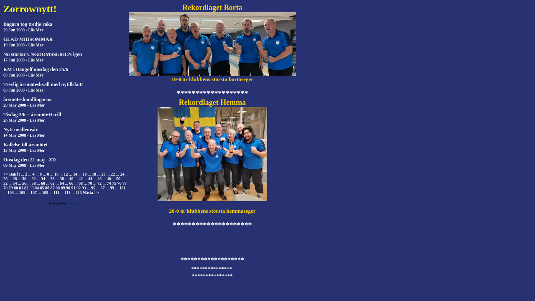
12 (66, 174)
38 (62, 178)
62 (53, 183)
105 (22, 192)
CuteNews (76, 203)
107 (34, 192)
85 (42, 188)
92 (78, 188)
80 (16, 188)
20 (103, 174)
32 (34, 178)
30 (24, 178)
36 (53, 178)
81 (21, 188)
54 (15, 183)
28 (15, 178)
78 (5, 188)
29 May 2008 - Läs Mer (24, 105)
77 (124, 183)
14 (75, 174)
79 (11, 188)
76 (119, 183)
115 (79, 192)
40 (71, 178)
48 (109, 178)
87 (53, 188)
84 (37, 188)
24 (122, 174)
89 (63, 188)
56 (24, 183)
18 (94, 174)
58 (34, 183)
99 (112, 188)
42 (81, 178)
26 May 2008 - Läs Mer (24, 120)
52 (5, 183)
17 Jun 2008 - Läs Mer (23, 60)
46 (99, 178)
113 (67, 192)
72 (99, 183)
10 (56, 174)
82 (26, 188)
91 (73, 188)
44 (90, 178)
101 (123, 188)
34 (43, 178)
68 (81, 183)
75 (114, 183)
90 (68, 188)
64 (62, 183)
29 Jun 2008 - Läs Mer (23, 30)
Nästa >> (91, 192)
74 (109, 183)
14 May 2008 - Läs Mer (24, 135)
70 (90, 183)
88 (58, 188)
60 (43, 183)
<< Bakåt (11, 174)
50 (118, 178)
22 (113, 174)
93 (84, 188)
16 (84, 174)
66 (71, 183)
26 (5, 178)
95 (93, 188)
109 (45, 192)
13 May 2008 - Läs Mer (24, 150)
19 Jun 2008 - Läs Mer (23, 45)
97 (103, 188)
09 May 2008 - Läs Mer (24, 165)
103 (11, 192)
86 (47, 188)
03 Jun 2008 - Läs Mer (23, 75)
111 (56, 192)
